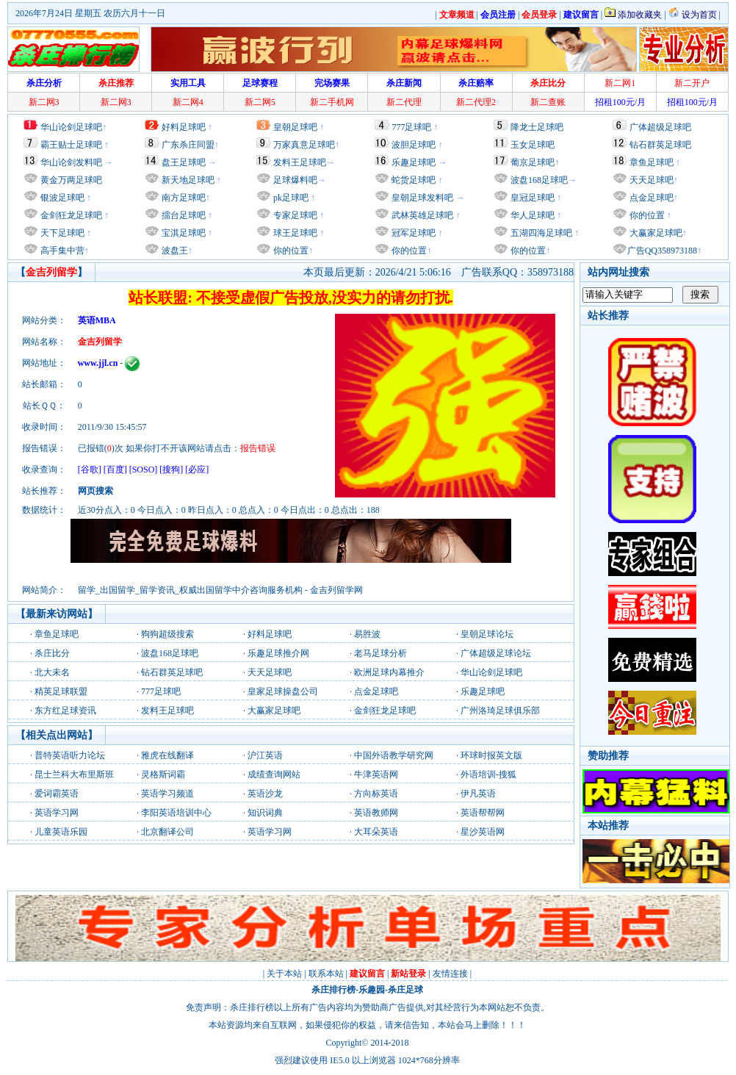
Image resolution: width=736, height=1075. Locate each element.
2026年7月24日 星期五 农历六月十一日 (90, 13)
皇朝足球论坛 (487, 634)
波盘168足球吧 (539, 180)
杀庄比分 (52, 653)
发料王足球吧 (299, 162)
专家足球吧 (294, 215)
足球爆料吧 (295, 180)
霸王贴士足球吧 (71, 145)
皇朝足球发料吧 (421, 198)
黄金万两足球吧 (71, 180)
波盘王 (173, 250)
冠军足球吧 (412, 233)
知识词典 (265, 813)
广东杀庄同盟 (188, 145)
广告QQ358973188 (662, 250)
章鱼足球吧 (651, 162)
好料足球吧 (184, 127)
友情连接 (450, 973)
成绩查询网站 (274, 774)
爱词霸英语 (57, 793)
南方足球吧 (182, 198)
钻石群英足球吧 (660, 145)
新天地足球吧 (186, 180)
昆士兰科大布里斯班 (74, 774)
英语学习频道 (167, 793)
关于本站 (284, 973)
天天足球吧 (650, 180)
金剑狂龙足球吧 (70, 215)
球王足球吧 (294, 233)
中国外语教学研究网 (393, 755)
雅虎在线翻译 (167, 755)
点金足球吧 (650, 198)
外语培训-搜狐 (488, 774)
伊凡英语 (478, 793)
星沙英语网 (483, 832)
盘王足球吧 (184, 162)
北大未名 (52, 672)
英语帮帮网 (483, 813)
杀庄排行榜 (333, 990)
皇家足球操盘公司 (283, 691)
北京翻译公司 (167, 832)
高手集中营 (61, 250)
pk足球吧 (290, 198)
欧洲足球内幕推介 (389, 672)
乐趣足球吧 (414, 162)
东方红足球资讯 (65, 710)
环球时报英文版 (491, 755)
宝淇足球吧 (184, 233)
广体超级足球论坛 (496, 653)
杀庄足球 (405, 990)
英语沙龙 (265, 793)
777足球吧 (411, 127)
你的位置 (290, 250)
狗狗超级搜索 (167, 634)
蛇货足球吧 (415, 180)
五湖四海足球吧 (540, 233)
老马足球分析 (380, 653)
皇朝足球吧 (295, 127)
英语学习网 (57, 813)
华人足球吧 (531, 215)
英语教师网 (376, 813)
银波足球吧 (62, 198)
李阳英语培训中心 (176, 813)
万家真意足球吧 (304, 145)
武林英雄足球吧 (421, 215)
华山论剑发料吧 (71, 162)
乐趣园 (371, 990)
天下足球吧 (61, 233)
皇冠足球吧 (531, 198)
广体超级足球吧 (660, 127)
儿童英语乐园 (61, 832)
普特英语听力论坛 (70, 755)
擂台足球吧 (182, 215)
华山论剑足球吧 (71, 127)
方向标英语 (376, 793)
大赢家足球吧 (654, 233)
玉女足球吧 (532, 145)
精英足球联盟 (61, 691)
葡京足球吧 (532, 162)
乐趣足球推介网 (278, 653)
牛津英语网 (376, 774)
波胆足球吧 (414, 145)
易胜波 (367, 634)
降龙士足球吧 (536, 127)
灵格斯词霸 (163, 774)
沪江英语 (265, 755)
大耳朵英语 (376, 832)
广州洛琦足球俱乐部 (500, 710)
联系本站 (326, 973)
